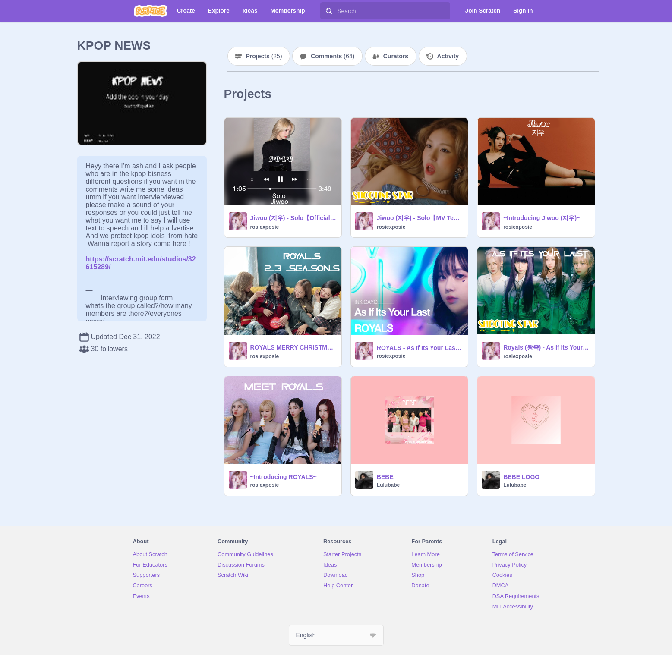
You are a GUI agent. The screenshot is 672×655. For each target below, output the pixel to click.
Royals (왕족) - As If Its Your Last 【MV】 (546, 347)
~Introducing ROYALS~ (283, 476)
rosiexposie (264, 227)
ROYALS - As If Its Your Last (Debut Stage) (420, 347)
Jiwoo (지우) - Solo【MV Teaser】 (420, 217)
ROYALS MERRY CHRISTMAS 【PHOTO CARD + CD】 (293, 347)
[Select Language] (336, 635)
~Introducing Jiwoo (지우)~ (541, 217)
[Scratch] (150, 11)
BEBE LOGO (521, 476)
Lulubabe (388, 485)
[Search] (329, 10)
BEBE (385, 476)
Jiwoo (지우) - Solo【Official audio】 (293, 217)
